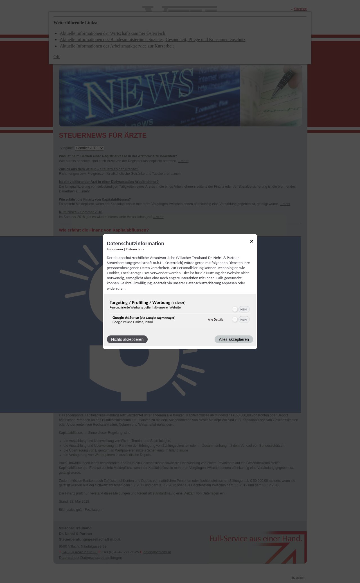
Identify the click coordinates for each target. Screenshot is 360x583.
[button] (234, 309)
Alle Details (215, 319)
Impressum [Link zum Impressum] (115, 249)
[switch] (240, 309)
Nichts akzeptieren (127, 339)
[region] (180, 313)
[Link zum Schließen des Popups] (251, 242)
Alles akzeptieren (234, 339)
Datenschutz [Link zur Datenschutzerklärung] (135, 249)
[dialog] (180, 291)
